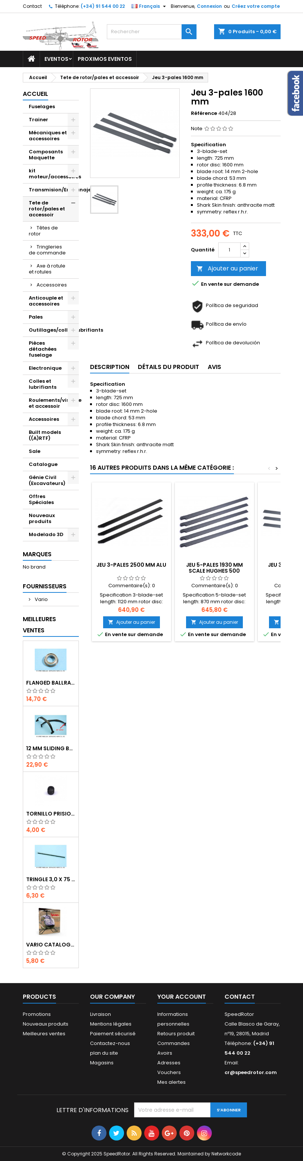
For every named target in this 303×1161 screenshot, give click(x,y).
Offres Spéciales (41, 499)
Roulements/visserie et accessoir (54, 403)
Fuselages (42, 106)
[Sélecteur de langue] (150, 6)
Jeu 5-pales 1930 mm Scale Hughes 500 (214, 568)
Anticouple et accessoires (46, 300)
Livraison (100, 1014)
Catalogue (43, 464)
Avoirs (164, 1053)
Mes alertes (171, 1082)
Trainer (38, 119)
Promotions (37, 1014)
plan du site (104, 1053)
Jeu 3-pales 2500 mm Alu (131, 565)
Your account (181, 996)
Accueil (35, 94)
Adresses (168, 1062)
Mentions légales (111, 1023)
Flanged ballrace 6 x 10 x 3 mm (50, 683)
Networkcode (226, 1154)
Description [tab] (109, 367)
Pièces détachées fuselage (42, 349)
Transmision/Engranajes (54, 189)
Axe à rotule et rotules (47, 268)
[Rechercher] (152, 31)
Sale (34, 451)
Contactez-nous (110, 1043)
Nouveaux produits (42, 518)
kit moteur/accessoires (54, 173)
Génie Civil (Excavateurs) (47, 480)
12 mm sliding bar (50, 748)
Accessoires (52, 284)
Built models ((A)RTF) (45, 435)
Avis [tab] (214, 367)
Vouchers (169, 1072)
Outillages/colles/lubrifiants (54, 330)
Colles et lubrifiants (42, 384)
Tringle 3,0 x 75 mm (50, 879)
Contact (32, 6)
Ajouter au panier (227, 268)
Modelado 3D (46, 534)
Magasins (102, 1062)
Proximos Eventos (105, 59)
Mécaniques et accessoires (48, 135)
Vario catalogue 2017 (50, 945)
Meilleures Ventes (39, 625)
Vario (41, 599)
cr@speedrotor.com (251, 1072)
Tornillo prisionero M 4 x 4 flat (50, 814)
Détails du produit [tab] (168, 367)
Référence (204, 113)
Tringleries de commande (47, 249)
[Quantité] (229, 249)
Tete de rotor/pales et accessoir (47, 208)
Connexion (209, 6)
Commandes (173, 1043)
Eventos (56, 59)
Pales (36, 316)
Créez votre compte (256, 6)
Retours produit (176, 1033)
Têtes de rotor (43, 230)
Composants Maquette (46, 154)
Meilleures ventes (44, 1033)
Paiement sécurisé (113, 1033)
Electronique (45, 368)
